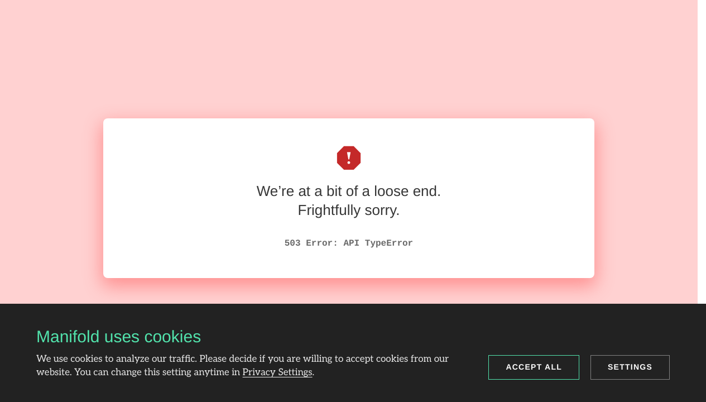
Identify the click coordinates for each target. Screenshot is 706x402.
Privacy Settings (278, 373)
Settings (630, 366)
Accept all (534, 366)
